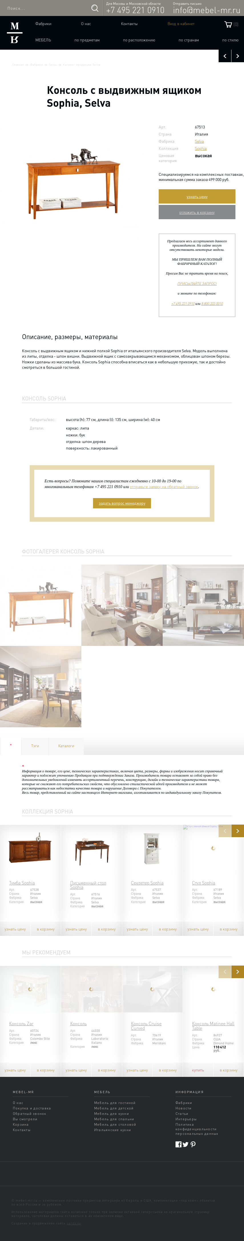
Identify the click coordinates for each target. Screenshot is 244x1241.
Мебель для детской (114, 1108)
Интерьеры (186, 1119)
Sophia (201, 148)
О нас (86, 23)
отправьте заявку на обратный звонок (164, 486)
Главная (18, 64)
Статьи (182, 1113)
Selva (53, 64)
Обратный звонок (30, 1113)
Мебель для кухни (111, 1113)
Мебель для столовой (115, 1124)
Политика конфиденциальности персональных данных (197, 1129)
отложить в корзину (197, 212)
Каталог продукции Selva (81, 64)
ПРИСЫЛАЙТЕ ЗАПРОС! (197, 283)
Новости (184, 1108)
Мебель (43, 39)
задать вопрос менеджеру (122, 502)
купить (198, 1069)
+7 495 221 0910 (135, 9)
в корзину (46, 928)
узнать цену (197, 196)
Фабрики (43, 23)
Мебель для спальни (114, 1119)
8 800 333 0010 (212, 303)
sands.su (74, 1223)
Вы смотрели (25, 1119)
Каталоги (66, 745)
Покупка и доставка (32, 1108)
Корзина (21, 1124)
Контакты (129, 23)
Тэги (35, 745)
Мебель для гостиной (115, 1102)
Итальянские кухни (112, 1129)
